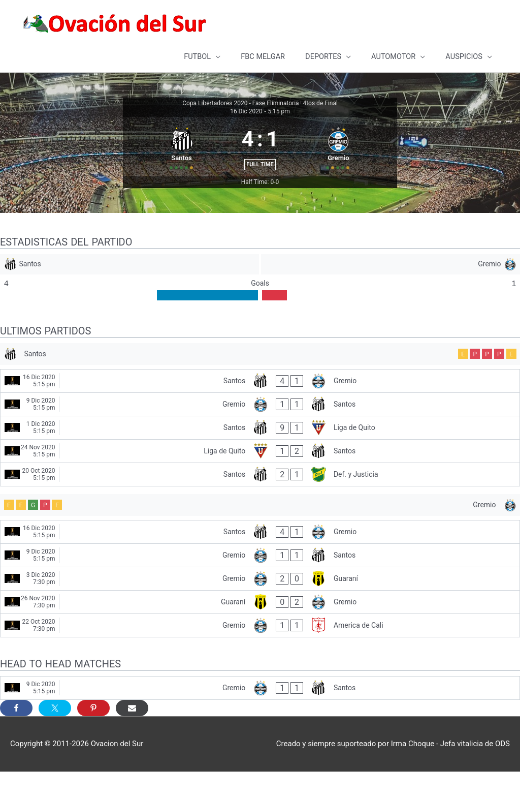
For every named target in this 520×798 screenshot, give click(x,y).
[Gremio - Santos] (260, 427)
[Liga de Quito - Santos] (260, 474)
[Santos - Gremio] (260, 404)
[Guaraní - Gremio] (260, 628)
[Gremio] (391, 284)
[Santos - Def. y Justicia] (260, 497)
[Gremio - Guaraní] (260, 605)
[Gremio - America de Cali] (260, 651)
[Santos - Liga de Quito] (260, 451)
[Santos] (129, 284)
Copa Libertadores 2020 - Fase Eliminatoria (240, 102)
